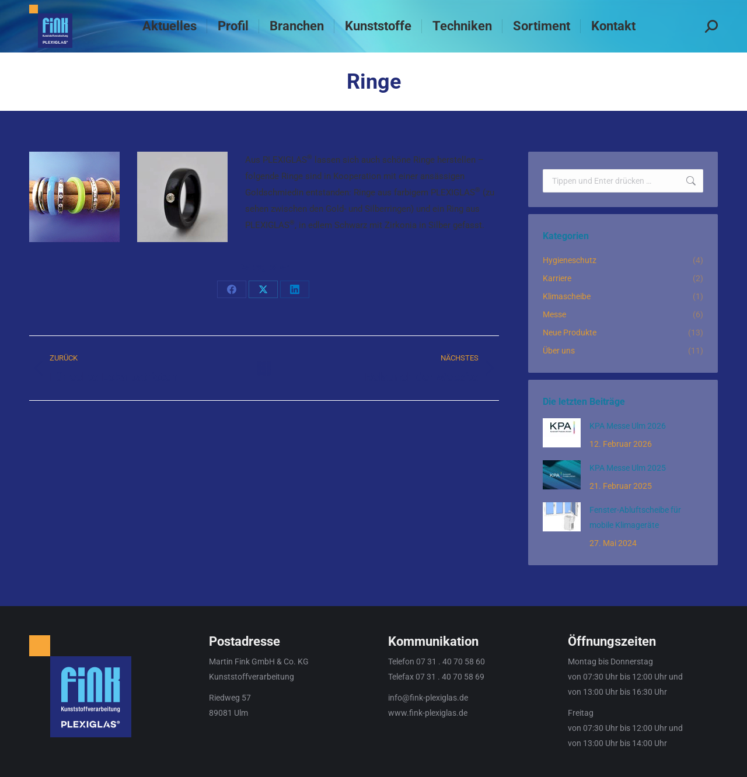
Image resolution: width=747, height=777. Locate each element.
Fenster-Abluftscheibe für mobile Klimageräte (635, 517)
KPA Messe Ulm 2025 (627, 468)
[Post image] (562, 432)
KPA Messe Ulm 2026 (627, 425)
